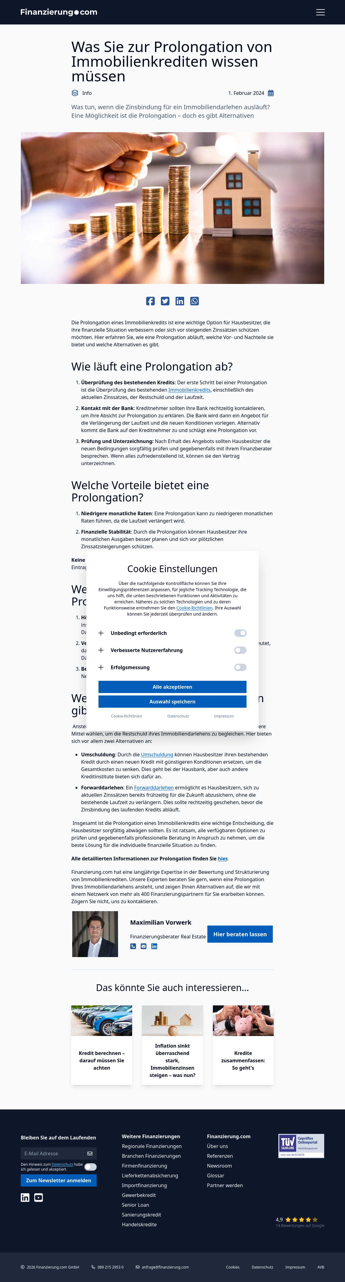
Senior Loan (135, 1205)
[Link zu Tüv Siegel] (301, 1146)
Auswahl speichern (172, 701)
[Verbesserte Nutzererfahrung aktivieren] (240, 650)
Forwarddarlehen (154, 787)
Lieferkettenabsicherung (150, 1175)
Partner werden (225, 1185)
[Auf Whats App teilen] (194, 301)
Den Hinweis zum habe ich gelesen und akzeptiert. (52, 1167)
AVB (320, 1267)
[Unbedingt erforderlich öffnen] (100, 633)
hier (222, 858)
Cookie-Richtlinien (194, 608)
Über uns (217, 1146)
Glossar (215, 1175)
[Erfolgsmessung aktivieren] (240, 667)
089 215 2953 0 (111, 1267)
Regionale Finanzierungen (152, 1146)
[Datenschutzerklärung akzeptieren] (90, 1167)
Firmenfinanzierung (144, 1165)
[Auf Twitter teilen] (165, 301)
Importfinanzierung (144, 1185)
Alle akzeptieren (172, 687)
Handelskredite (139, 1224)
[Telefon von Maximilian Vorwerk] (133, 946)
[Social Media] (25, 1197)
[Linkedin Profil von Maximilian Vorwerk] (154, 946)
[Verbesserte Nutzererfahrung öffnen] (100, 650)
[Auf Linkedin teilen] (180, 301)
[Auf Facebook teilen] (150, 301)
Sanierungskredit (141, 1214)
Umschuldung (157, 754)
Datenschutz (62, 1164)
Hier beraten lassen (240, 934)
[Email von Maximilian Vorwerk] (144, 946)
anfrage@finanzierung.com (165, 1267)
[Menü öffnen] (320, 12)
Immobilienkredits (189, 389)
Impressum (295, 1267)
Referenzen (220, 1156)
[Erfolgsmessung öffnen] (100, 667)
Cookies (232, 1267)
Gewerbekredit (139, 1195)
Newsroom (219, 1165)
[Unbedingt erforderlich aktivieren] (240, 633)
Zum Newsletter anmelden (58, 1180)
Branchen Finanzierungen (151, 1156)
